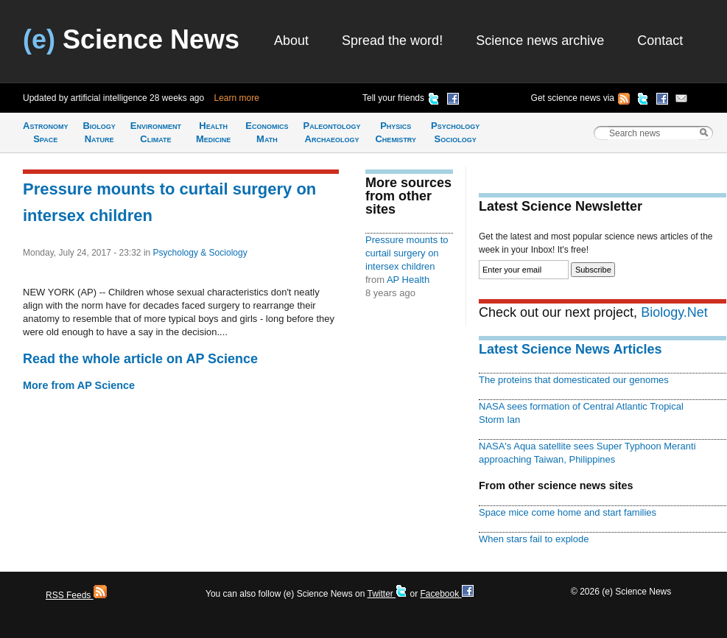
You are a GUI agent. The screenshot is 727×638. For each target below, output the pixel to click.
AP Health (408, 279)
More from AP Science (79, 385)
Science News (131, 39)
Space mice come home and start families (567, 512)
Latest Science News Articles (570, 349)
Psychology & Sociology (200, 253)
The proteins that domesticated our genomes (574, 379)
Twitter (387, 594)
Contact (660, 40)
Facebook (446, 594)
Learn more (236, 98)
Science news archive (540, 40)
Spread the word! (392, 40)
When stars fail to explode (534, 538)
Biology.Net (674, 312)
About (291, 40)
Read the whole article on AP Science (140, 358)
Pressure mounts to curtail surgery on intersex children (407, 253)
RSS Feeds (76, 595)
